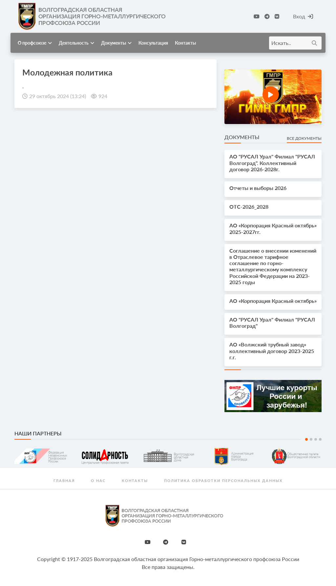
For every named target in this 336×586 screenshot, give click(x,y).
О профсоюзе (35, 43)
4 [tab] (320, 439)
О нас (98, 480)
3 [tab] (315, 439)
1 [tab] (306, 439)
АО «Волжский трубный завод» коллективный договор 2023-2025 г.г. (271, 350)
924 (102, 96)
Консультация (153, 43)
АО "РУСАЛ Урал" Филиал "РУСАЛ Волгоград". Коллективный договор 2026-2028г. (272, 162)
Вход (303, 16)
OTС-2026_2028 (248, 206)
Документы (116, 43)
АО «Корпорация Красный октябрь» (273, 301)
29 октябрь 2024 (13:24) (57, 96)
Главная (64, 480)
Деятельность (76, 43)
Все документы (304, 138)
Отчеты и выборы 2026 (257, 188)
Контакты (185, 43)
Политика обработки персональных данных (223, 480)
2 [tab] (311, 439)
